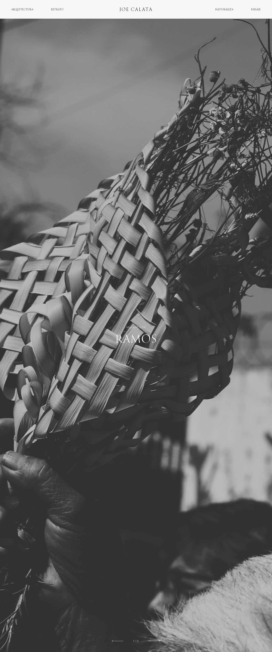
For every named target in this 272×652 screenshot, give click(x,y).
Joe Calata (136, 9)
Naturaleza (224, 9)
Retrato (57, 9)
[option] (136, 335)
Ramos (136, 339)
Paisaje (256, 9)
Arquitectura (22, 9)
